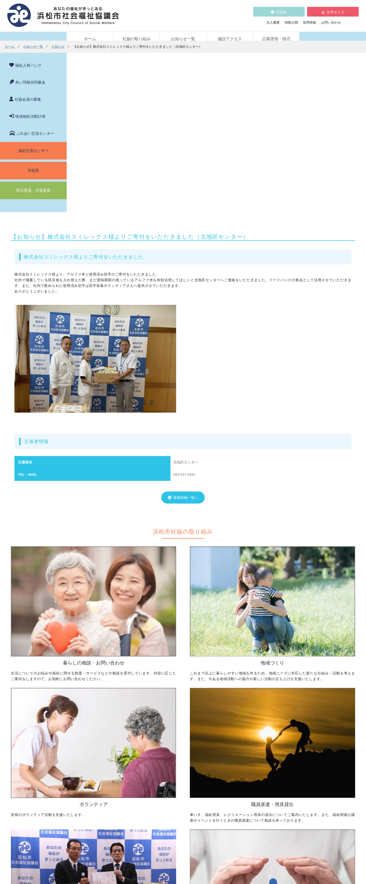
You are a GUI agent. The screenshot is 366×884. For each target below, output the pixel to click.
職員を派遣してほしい (92, 762)
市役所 (33, 165)
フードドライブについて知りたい (180, 757)
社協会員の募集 (28, 94)
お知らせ (124, 46)
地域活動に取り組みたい (173, 696)
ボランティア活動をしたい (254, 689)
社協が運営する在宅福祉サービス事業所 (263, 751)
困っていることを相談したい (97, 689)
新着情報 (77, 779)
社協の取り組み (136, 33)
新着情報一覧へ (208, 346)
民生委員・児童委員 (33, 185)
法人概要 (273, 20)
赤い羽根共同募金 (30, 77)
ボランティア (239, 682)
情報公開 (291, 20)
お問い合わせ (331, 20)
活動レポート (86, 799)
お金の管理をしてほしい (94, 703)
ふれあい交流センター (35, 128)
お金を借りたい (87, 696)
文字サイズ (335, 9)
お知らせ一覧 (183, 33)
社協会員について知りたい (175, 744)
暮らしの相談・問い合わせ (91, 682)
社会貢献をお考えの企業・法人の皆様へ (184, 764)
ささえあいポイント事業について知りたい (265, 716)
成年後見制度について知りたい (99, 709)
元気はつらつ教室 (247, 757)
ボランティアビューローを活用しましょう (265, 703)
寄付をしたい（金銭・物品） (176, 751)
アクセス (273, 855)
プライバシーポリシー (168, 805)
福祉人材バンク (28, 60)
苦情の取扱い (240, 779)
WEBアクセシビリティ (248, 785)
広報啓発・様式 (276, 33)
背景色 (281, 9)
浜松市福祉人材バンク (168, 785)
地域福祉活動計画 (30, 111)
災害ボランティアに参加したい (257, 722)
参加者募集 (84, 793)
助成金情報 (84, 806)
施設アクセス (230, 33)
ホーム (90, 33)
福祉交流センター (33, 145)
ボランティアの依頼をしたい (255, 696)
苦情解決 (221, 867)
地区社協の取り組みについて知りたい (183, 689)
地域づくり (158, 682)
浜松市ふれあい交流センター (255, 744)
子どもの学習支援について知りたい (102, 716)
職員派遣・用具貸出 (86, 737)
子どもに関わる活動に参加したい (258, 709)
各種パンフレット (165, 792)
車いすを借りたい (89, 744)
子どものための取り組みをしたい (180, 714)
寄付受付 (156, 737)
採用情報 (309, 20)
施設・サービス (240, 737)
